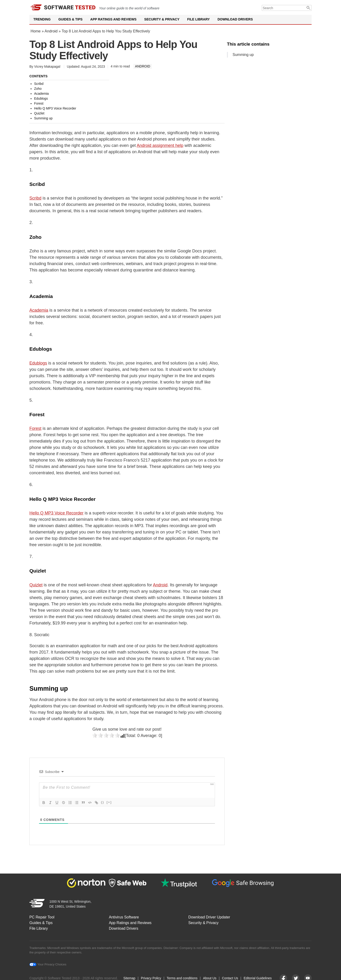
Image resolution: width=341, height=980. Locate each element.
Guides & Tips (70, 19)
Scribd (35, 198)
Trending (42, 19)
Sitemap (129, 977)
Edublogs (38, 363)
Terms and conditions (181, 977)
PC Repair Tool (42, 916)
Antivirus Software (125, 916)
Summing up (243, 55)
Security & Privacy (161, 19)
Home (36, 31)
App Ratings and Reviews (113, 19)
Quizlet (36, 585)
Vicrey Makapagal (47, 66)
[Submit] (309, 8)
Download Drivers (235, 19)
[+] (109, 802)
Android (51, 31)
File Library (198, 19)
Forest (35, 428)
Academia (38, 310)
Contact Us (230, 977)
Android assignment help (160, 145)
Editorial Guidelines (258, 977)
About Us (210, 977)
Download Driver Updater (211, 916)
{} (102, 802)
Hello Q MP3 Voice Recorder (56, 513)
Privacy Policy (150, 977)
